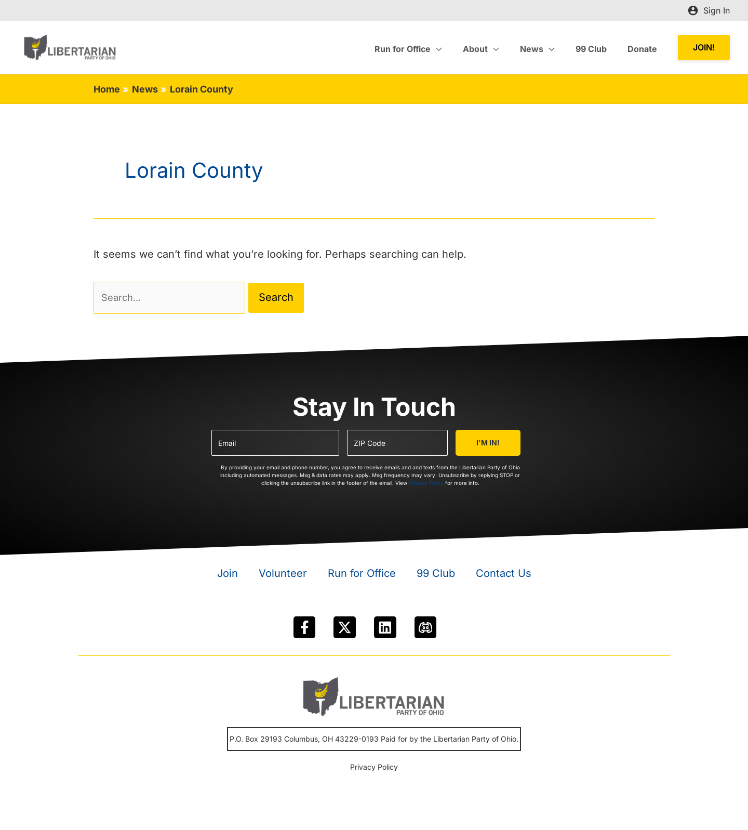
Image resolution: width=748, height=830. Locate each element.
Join (227, 576)
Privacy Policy (426, 486)
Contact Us (503, 576)
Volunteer (283, 576)
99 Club (436, 576)
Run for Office (362, 576)
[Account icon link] (709, 10)
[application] (455, 48)
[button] (704, 47)
